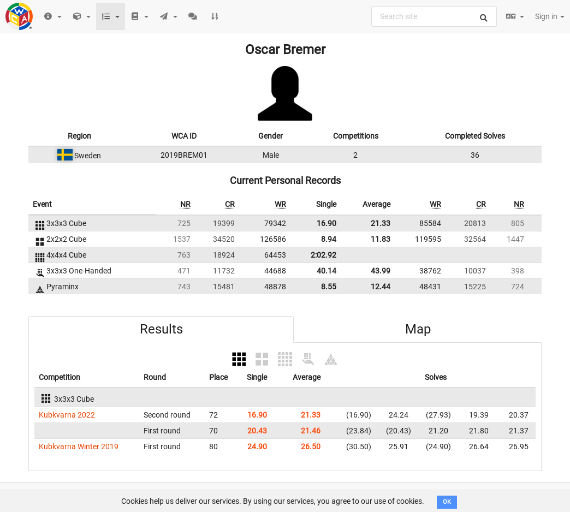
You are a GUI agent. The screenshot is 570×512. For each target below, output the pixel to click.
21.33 (380, 223)
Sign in (550, 16)
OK (447, 501)
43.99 (380, 270)
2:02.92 (323, 255)
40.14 (326, 270)
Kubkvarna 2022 (67, 414)
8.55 (328, 286)
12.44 (380, 286)
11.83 (380, 239)
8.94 (328, 239)
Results (161, 329)
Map (418, 329)
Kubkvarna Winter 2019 (78, 446)
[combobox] (434, 16)
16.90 (326, 223)
